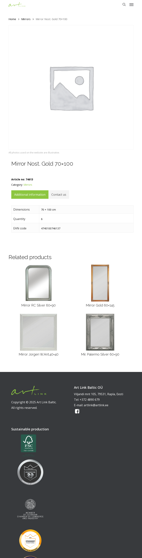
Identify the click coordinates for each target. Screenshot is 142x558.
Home (12, 19)
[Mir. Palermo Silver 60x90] (100, 332)
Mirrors (26, 19)
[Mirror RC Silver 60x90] (38, 283)
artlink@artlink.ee (96, 405)
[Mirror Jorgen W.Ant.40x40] (38, 332)
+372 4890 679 (90, 400)
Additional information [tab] (29, 195)
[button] (131, 4)
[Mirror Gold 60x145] (100, 283)
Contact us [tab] (58, 195)
